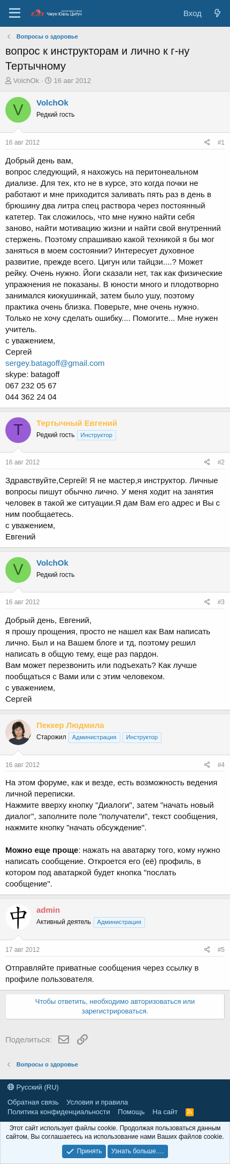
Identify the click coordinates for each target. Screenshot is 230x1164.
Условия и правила (97, 1102)
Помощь (131, 1112)
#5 (221, 949)
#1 (221, 142)
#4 (221, 765)
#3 (221, 602)
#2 (221, 462)
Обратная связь (33, 1102)
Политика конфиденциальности (58, 1112)
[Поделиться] (207, 143)
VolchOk (26, 81)
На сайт (165, 1112)
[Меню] (14, 13)
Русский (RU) (33, 1087)
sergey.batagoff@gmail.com (55, 362)
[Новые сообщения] (217, 13)
